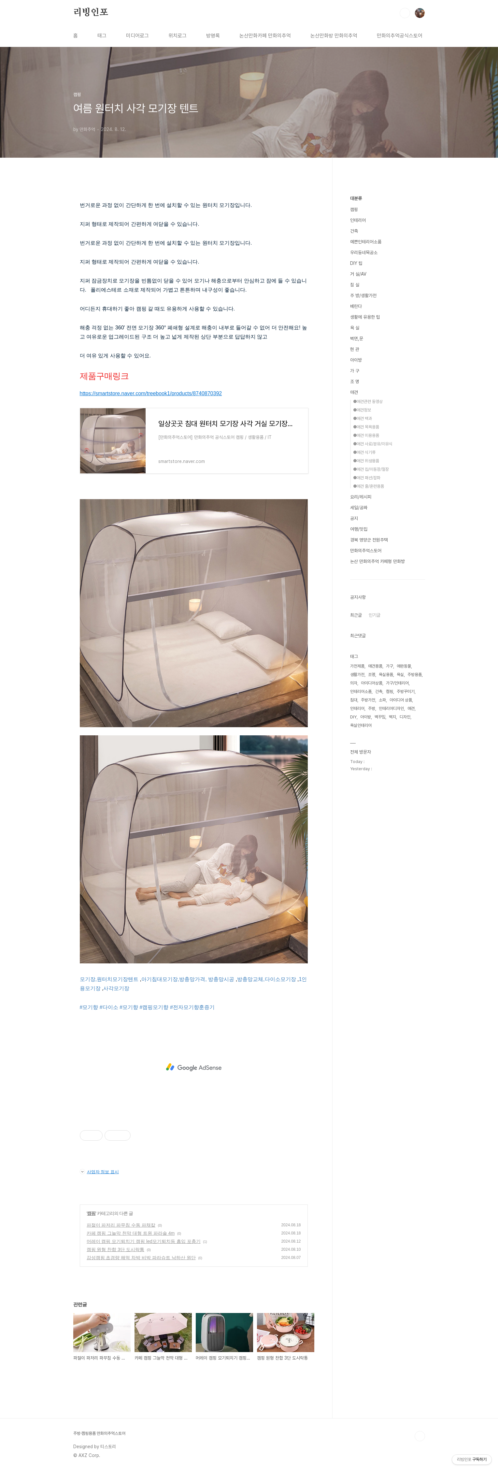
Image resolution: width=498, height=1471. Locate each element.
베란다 (356, 306)
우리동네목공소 (363, 252)
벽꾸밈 (380, 716)
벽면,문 (356, 338)
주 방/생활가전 (363, 295)
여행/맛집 (358, 529)
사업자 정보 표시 (99, 1171)
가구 (389, 666)
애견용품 (375, 666)
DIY (353, 716)
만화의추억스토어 (365, 550)
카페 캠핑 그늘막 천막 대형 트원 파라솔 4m (131, 1233)
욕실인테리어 (361, 725)
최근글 (356, 615)
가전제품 (357, 666)
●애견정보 (362, 410)
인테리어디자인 (391, 708)
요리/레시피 (360, 496)
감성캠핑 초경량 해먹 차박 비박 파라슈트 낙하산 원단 (141, 1257)
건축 (354, 231)
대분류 (356, 198)
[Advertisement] (194, 1067)
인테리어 (358, 220)
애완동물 (404, 666)
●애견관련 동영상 (368, 401)
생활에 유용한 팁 (365, 317)
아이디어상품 (371, 683)
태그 (102, 36)
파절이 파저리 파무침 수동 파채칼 (121, 1225)
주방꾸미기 (406, 691)
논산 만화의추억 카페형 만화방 (377, 561)
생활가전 (357, 674)
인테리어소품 (361, 691)
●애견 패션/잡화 (366, 477)
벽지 (392, 716)
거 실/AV (358, 274)
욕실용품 (386, 674)
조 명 (354, 381)
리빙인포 (90, 12)
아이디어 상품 (401, 700)
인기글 (374, 615)
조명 (371, 674)
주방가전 (368, 700)
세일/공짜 (358, 507)
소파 (382, 700)
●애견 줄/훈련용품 (368, 486)
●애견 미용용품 (366, 435)
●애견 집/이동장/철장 (371, 469)
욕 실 (354, 327)
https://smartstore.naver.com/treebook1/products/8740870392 (151, 393)
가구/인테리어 (397, 683)
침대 (353, 700)
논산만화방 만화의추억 (333, 36)
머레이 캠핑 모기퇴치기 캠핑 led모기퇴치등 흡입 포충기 (144, 1241)
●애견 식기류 (364, 452)
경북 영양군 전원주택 (369, 539)
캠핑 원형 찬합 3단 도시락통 (115, 1249)
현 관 (354, 349)
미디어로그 (137, 36)
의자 (353, 683)
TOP (420, 1436)
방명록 (213, 36)
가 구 (354, 370)
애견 (354, 392)
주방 (371, 708)
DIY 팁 (356, 263)
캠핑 (91, 1213)
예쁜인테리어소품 (365, 241)
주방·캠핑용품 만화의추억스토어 (99, 1433)
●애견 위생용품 (366, 460)
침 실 (354, 284)
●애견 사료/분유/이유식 (372, 443)
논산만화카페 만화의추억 (265, 36)
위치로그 (177, 36)
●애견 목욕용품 (366, 427)
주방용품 (414, 674)
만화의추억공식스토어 (399, 36)
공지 (354, 518)
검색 (405, 13)
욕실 (400, 674)
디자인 (405, 716)
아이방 (356, 360)
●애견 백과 (362, 418)
